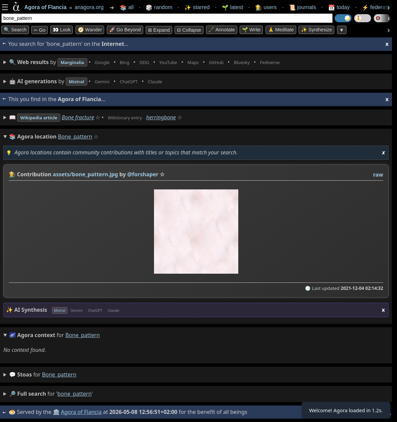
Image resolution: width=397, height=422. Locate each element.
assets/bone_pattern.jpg (85, 174)
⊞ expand (159, 30)
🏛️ (57, 412)
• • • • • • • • (161, 62)
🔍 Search (15, 29)
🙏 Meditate (281, 29)
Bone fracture (86, 117)
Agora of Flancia (82, 412)
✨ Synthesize (316, 29)
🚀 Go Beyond (125, 29)
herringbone (177, 117)
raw (378, 174)
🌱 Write (251, 29)
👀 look (61, 29)
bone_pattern (59, 374)
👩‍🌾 (12, 174)
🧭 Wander (90, 29)
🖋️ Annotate (221, 29)
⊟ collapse (189, 30)
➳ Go (39, 30)
